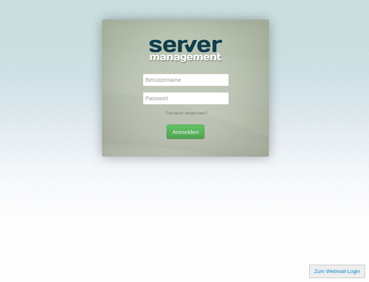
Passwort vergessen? (186, 113)
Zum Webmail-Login (337, 271)
